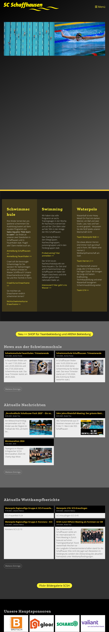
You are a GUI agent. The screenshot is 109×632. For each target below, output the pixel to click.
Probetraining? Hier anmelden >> (51, 254)
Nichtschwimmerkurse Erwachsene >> (17, 302)
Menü (100, 6)
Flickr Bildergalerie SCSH (54, 585)
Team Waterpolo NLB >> (88, 237)
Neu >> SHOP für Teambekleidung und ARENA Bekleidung (54, 334)
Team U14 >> (83, 290)
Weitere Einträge (13, 389)
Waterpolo (87, 209)
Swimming (52, 209)
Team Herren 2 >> (85, 261)
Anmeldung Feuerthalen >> (19, 256)
